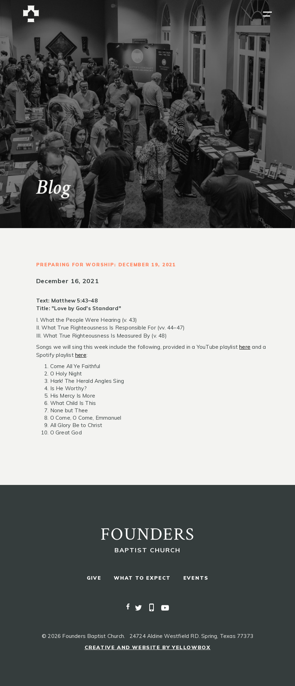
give (94, 578)
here (244, 347)
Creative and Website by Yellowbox (148, 647)
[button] (267, 14)
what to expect (142, 578)
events (196, 578)
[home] (31, 13)
